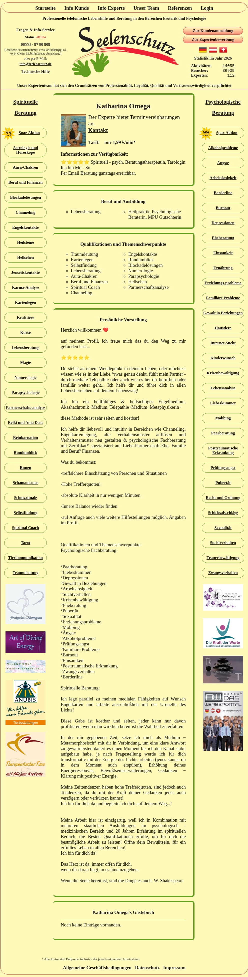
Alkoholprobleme (223, 148)
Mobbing (223, 418)
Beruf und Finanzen (25, 182)
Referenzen (180, 8)
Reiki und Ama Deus (25, 422)
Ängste (223, 163)
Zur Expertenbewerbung (213, 39)
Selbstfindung (25, 513)
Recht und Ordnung (223, 498)
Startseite (45, 8)
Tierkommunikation (25, 558)
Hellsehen (25, 257)
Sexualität (223, 528)
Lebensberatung (25, 347)
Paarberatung (223, 433)
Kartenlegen (25, 302)
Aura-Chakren (25, 167)
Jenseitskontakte (25, 272)
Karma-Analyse (25, 287)
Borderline (223, 193)
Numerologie (25, 377)
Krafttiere (25, 317)
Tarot (25, 543)
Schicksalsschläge (223, 513)
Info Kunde (76, 8)
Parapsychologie (26, 392)
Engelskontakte (25, 227)
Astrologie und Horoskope (25, 150)
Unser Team (146, 8)
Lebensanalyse (223, 388)
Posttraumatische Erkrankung (223, 450)
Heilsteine (25, 242)
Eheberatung (223, 238)
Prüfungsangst (223, 467)
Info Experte (111, 8)
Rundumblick (25, 452)
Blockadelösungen (25, 197)
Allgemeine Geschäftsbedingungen (97, 967)
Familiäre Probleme (223, 298)
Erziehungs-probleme (222, 283)
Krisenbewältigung (223, 373)
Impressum (174, 967)
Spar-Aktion (22, 133)
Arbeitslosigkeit (223, 178)
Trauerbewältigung (222, 558)
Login (207, 8)
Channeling (25, 212)
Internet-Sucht (223, 343)
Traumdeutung (25, 573)
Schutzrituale (25, 498)
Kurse (25, 332)
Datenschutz (147, 967)
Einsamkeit (222, 253)
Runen (25, 467)
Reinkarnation (25, 437)
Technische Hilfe (36, 71)
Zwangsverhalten (223, 573)
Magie (25, 362)
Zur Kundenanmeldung (213, 31)
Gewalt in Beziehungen (222, 313)
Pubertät (223, 482)
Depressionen (223, 223)
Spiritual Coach (25, 528)
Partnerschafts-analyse (25, 407)
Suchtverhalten (223, 543)
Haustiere (223, 328)
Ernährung (223, 268)
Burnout (223, 208)
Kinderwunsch (223, 358)
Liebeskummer (223, 403)
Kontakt (98, 130)
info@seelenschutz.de (36, 64)
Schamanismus (25, 482)
